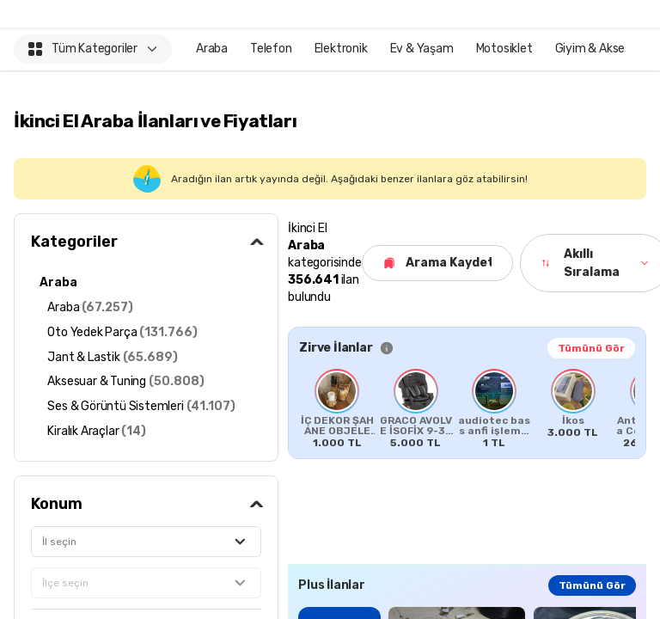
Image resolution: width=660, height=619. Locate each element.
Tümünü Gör (591, 348)
